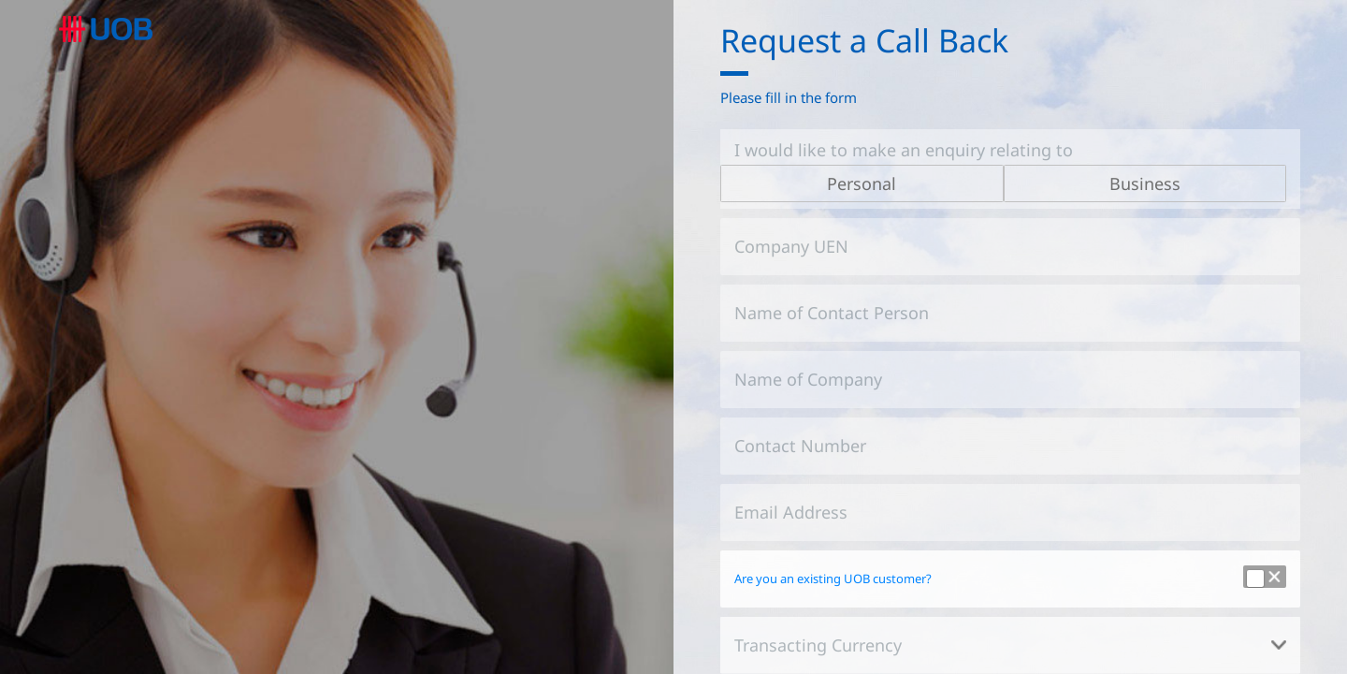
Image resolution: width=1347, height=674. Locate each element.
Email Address (790, 512)
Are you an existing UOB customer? (833, 578)
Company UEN (791, 246)
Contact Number (800, 445)
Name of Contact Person (831, 312)
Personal (861, 183)
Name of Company (808, 379)
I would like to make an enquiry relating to (903, 150)
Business (1144, 183)
